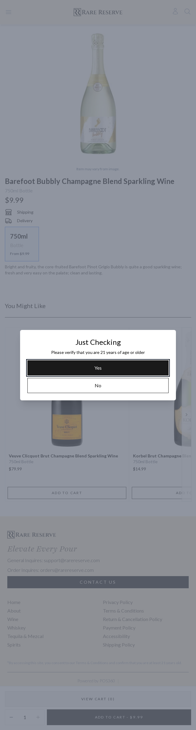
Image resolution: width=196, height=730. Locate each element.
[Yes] (98, 367)
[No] (98, 385)
